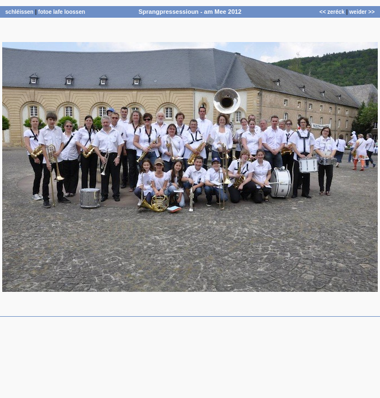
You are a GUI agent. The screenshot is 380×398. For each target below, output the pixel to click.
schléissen (20, 12)
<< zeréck (332, 12)
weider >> (361, 12)
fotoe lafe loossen (61, 12)
